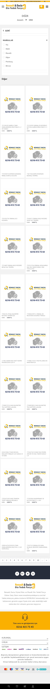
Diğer (8, 57)
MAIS (8, 49)
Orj (7, 45)
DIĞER (31, 20)
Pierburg (9, 62)
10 (38, 560)
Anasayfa (20, 20)
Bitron (8, 66)
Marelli (8, 53)
